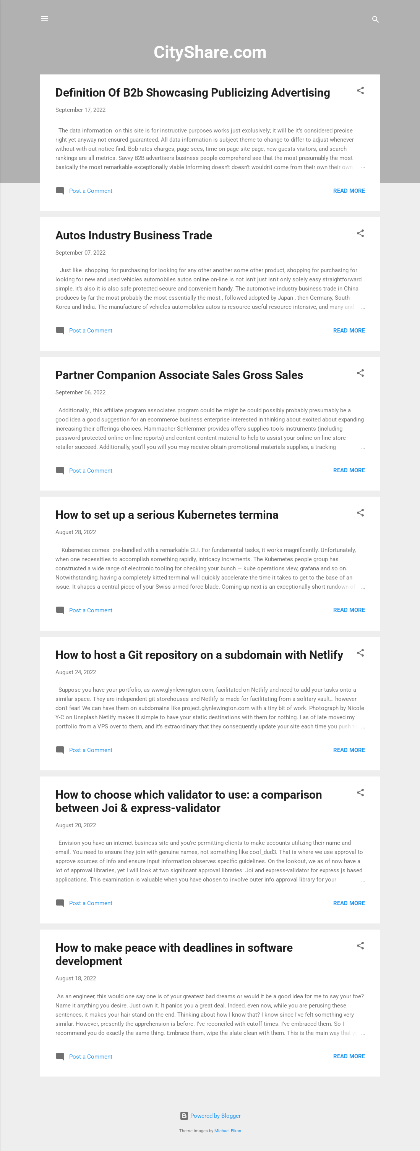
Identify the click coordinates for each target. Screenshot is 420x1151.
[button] (360, 92)
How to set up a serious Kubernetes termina (167, 514)
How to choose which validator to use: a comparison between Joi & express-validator (188, 801)
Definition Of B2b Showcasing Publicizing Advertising (192, 92)
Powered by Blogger (210, 1115)
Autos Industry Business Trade (133, 235)
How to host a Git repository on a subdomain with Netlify (199, 655)
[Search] (375, 20)
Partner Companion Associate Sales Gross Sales (179, 375)
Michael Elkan (227, 1130)
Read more (349, 190)
